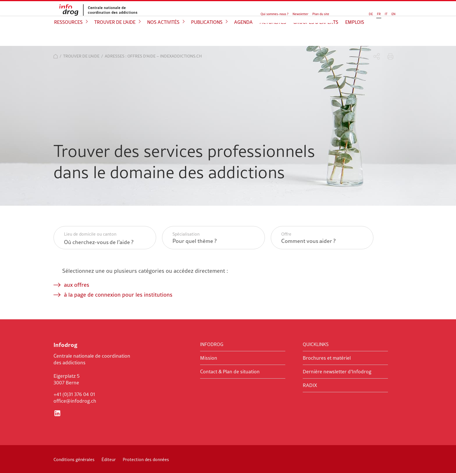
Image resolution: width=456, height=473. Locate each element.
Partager (376, 56)
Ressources (68, 36)
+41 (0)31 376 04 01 (74, 394)
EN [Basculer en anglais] (370, 12)
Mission (208, 357)
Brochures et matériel (327, 357)
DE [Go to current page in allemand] (348, 12)
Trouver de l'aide (115, 36)
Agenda (243, 36)
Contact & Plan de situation (230, 371)
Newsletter (300, 12)
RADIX (310, 385)
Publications (206, 36)
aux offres (76, 285)
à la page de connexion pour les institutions (118, 294)
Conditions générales (74, 459)
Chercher (387, 11)
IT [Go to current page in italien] (363, 12)
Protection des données (146, 459)
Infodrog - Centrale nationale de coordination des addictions (97, 16)
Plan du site (320, 12)
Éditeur (108, 459)
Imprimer (390, 56)
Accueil (56, 56)
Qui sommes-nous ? (274, 12)
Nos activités (163, 36)
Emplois (354, 36)
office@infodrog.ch (75, 400)
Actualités (273, 36)
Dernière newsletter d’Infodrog (337, 371)
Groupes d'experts (315, 36)
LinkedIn (57, 413)
